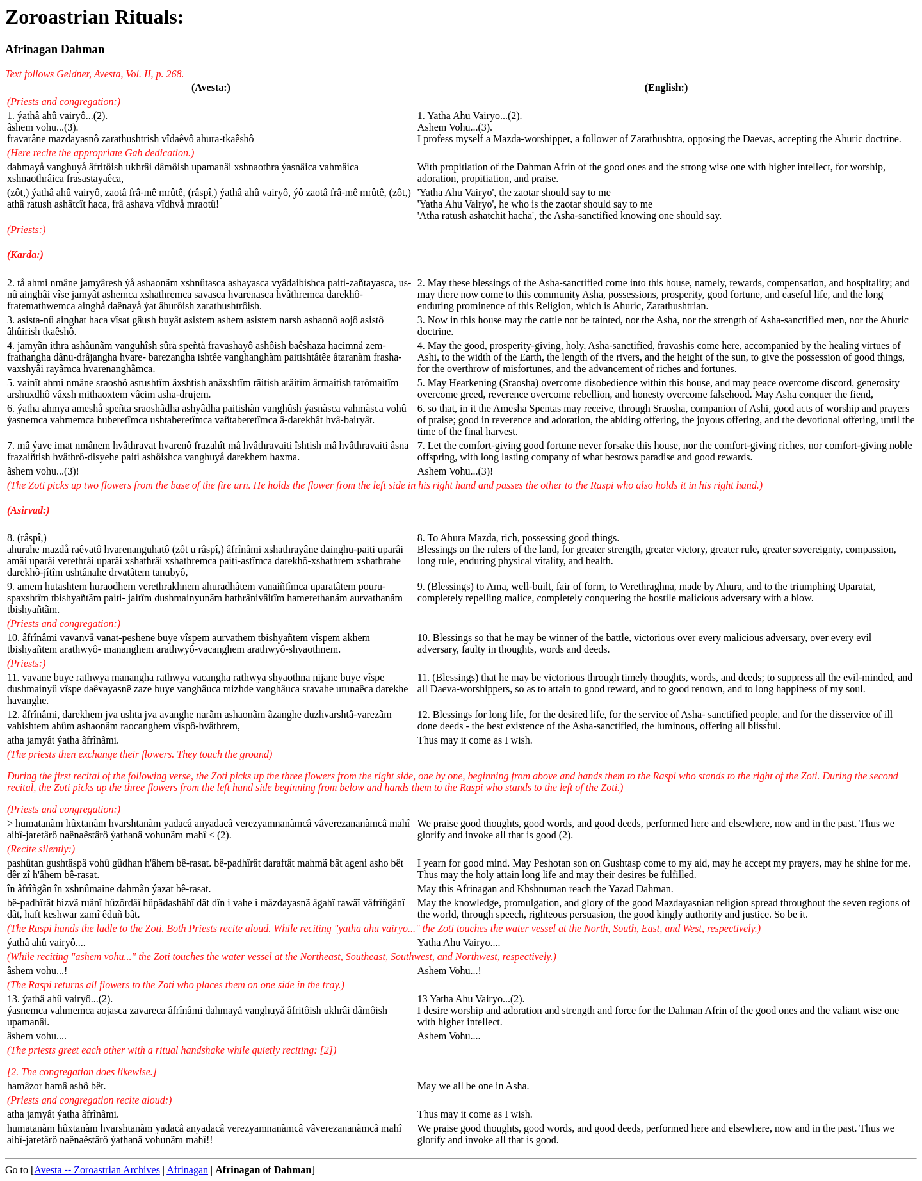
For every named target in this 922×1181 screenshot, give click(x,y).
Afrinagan (187, 1169)
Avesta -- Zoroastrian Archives (97, 1169)
